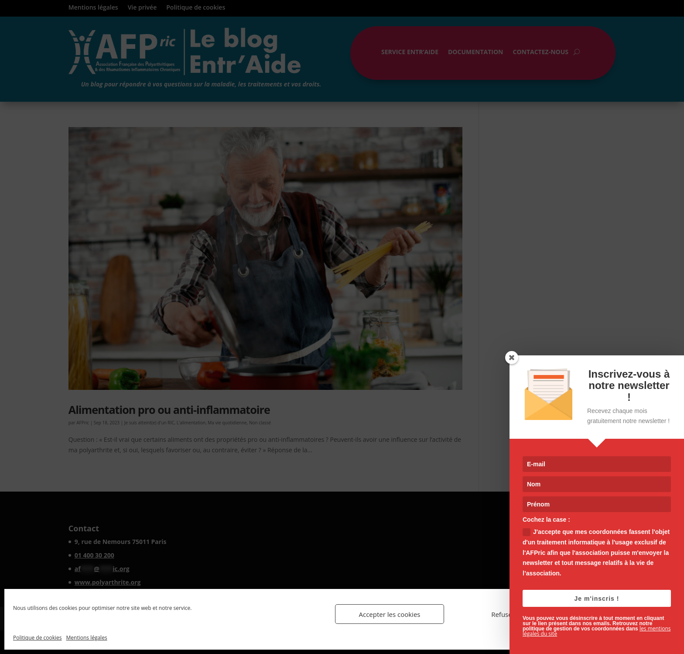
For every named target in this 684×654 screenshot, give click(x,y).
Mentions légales (86, 637)
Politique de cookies (37, 637)
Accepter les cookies (390, 614)
